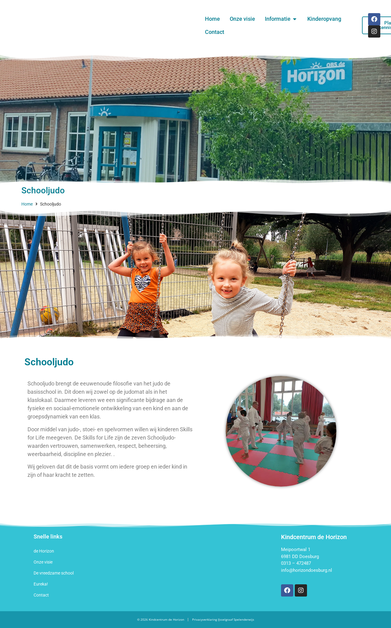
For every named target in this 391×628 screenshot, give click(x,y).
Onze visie (43, 562)
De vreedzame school (54, 573)
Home (27, 204)
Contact (41, 595)
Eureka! (41, 584)
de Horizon (44, 551)
